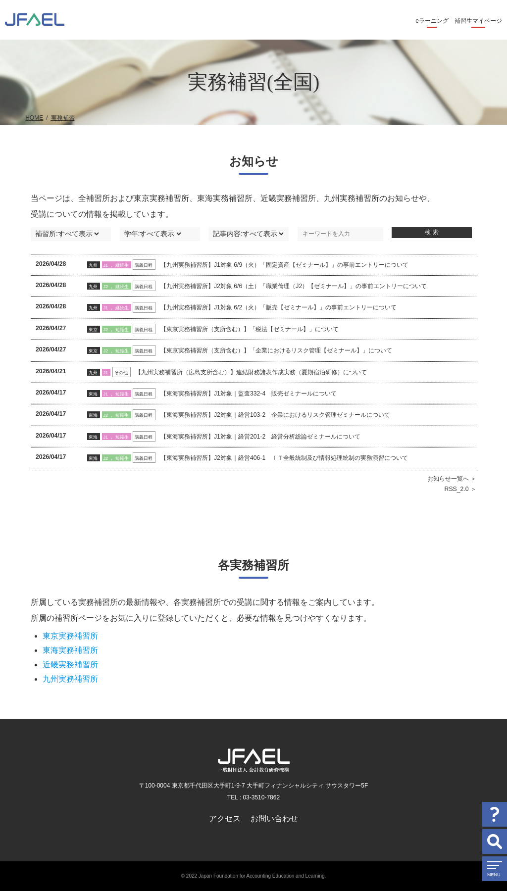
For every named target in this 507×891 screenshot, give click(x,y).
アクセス (225, 818)
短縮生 (122, 329)
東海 (93, 394)
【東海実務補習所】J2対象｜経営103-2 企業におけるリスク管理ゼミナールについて (275, 414)
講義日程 (143, 265)
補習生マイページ (478, 20)
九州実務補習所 (70, 679)
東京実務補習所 (70, 636)
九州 (93, 265)
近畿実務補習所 (70, 664)
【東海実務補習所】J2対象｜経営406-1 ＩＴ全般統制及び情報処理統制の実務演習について (284, 457)
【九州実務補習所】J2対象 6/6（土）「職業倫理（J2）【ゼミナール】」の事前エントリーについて (293, 286)
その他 (121, 372)
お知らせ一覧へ (448, 478)
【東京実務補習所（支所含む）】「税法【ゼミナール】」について (249, 329)
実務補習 (63, 117)
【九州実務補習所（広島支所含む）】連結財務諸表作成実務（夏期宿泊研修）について (251, 372)
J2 (105, 286)
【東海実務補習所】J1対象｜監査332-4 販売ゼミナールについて (248, 393)
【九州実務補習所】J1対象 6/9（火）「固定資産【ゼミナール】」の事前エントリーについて (284, 264)
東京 (93, 329)
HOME (34, 117)
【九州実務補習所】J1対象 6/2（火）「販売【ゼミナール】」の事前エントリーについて (278, 307)
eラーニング (432, 20)
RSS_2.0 (457, 489)
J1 (105, 265)
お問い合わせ (274, 818)
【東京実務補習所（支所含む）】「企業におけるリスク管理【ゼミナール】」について (276, 350)
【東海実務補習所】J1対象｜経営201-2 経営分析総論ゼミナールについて (260, 436)
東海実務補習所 (70, 650)
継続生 (122, 265)
